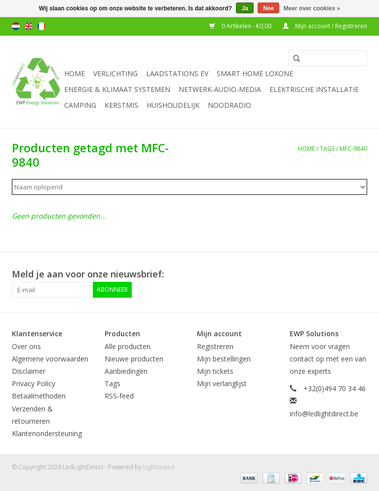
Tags (327, 148)
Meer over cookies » (312, 8)
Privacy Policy (33, 383)
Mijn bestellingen (224, 358)
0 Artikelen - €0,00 (241, 26)
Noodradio (229, 105)
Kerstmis (121, 105)
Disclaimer (28, 371)
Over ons (26, 346)
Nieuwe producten (134, 358)
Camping (80, 105)
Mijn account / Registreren (325, 26)
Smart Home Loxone (255, 73)
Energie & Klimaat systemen (117, 89)
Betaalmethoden (39, 396)
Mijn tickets (215, 371)
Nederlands (16, 26)
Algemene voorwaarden (50, 358)
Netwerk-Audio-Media (220, 89)
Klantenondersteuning (47, 433)
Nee (268, 8)
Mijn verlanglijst (222, 383)
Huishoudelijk (173, 105)
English (29, 26)
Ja (244, 8)
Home (74, 73)
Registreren (215, 346)
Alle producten (128, 346)
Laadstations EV (177, 73)
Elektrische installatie (314, 89)
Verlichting (115, 73)
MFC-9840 (353, 148)
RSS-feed (119, 396)
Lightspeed (158, 467)
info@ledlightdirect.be (324, 413)
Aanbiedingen (126, 371)
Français (41, 26)
